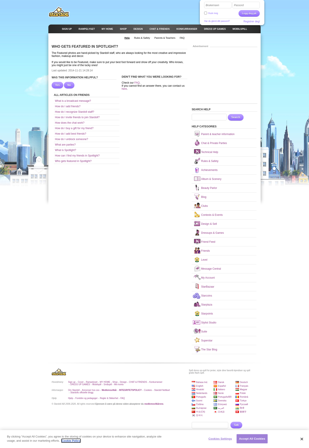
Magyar (243, 389)
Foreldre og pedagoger (86, 398)
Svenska (222, 400)
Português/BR (225, 397)
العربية (221, 408)
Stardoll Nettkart (162, 390)
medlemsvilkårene (153, 404)
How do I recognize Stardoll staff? (74, 111)
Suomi (199, 400)
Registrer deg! (252, 21)
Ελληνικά (222, 404)
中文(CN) (200, 412)
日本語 (221, 412)
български (201, 408)
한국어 (199, 415)
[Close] (301, 441)
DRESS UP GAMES (80, 384)
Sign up (71, 382)
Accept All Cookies (252, 441)
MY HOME (105, 382)
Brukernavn (212, 5)
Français (244, 386)
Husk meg (213, 13)
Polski (243, 393)
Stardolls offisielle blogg (81, 392)
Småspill (108, 384)
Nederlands (201, 393)
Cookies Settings (220, 441)
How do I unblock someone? (71, 139)
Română (244, 397)
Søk (236, 425)
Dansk (221, 382)
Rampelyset (92, 382)
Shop (115, 382)
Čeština (200, 404)
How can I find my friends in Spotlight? (77, 155)
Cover (81, 382)
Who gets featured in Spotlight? (73, 161)
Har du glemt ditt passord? (217, 21)
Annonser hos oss (90, 390)
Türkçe (243, 400)
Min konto (119, 384)
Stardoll (59, 12)
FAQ (137, 82)
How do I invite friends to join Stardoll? (77, 117)
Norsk (221, 393)
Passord (239, 5)
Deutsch (244, 382)
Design (123, 382)
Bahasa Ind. (202, 382)
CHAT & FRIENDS (138, 382)
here (124, 88)
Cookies (148, 390)
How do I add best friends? (70, 133)
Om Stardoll (74, 390)
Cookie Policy (71, 443)
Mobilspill (96, 384)
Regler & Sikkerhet (109, 398)
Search (235, 117)
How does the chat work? (69, 122)
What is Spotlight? (65, 150)
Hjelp (70, 398)
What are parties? (65, 144)
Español (222, 386)
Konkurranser (155, 382)
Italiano (221, 389)
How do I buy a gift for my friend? (74, 128)
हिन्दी (242, 408)
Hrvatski (200, 389)
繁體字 (243, 412)
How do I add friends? (68, 106)
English (199, 386)
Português (201, 397)
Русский (244, 404)
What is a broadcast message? (73, 100)
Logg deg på (249, 13)
